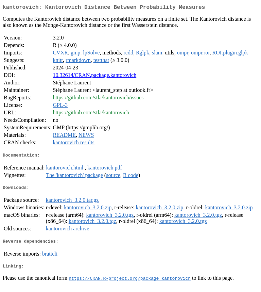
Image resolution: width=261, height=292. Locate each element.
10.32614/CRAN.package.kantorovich (94, 76)
